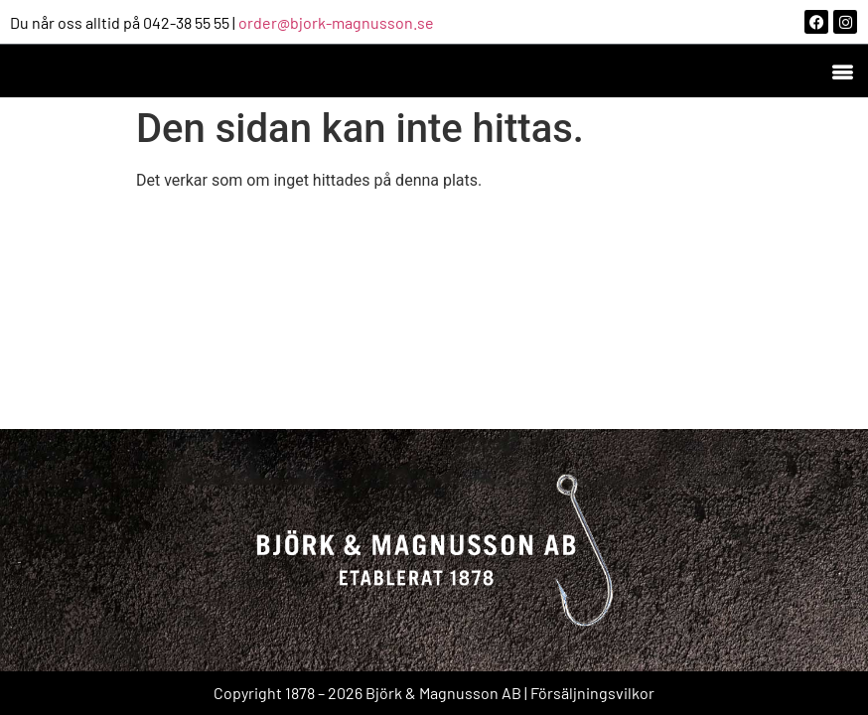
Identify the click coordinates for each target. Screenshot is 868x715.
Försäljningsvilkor (592, 692)
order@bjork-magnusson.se (336, 22)
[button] (841, 71)
